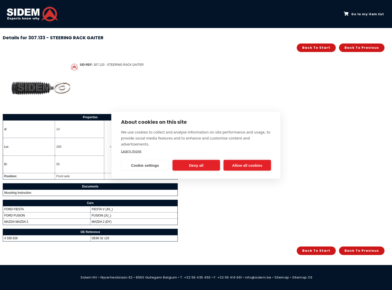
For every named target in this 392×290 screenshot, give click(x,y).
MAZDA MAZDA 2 (16, 222)
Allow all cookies (247, 165)
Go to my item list (364, 14)
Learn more (131, 151)
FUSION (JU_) (101, 215)
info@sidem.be (258, 277)
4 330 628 (11, 238)
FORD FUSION (14, 215)
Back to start (316, 47)
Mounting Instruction (17, 192)
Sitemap (281, 277)
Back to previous (361, 47)
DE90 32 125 (100, 238)
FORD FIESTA (14, 209)
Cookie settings (145, 165)
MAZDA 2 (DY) (102, 222)
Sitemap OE (302, 277)
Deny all (196, 165)
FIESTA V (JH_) (102, 209)
